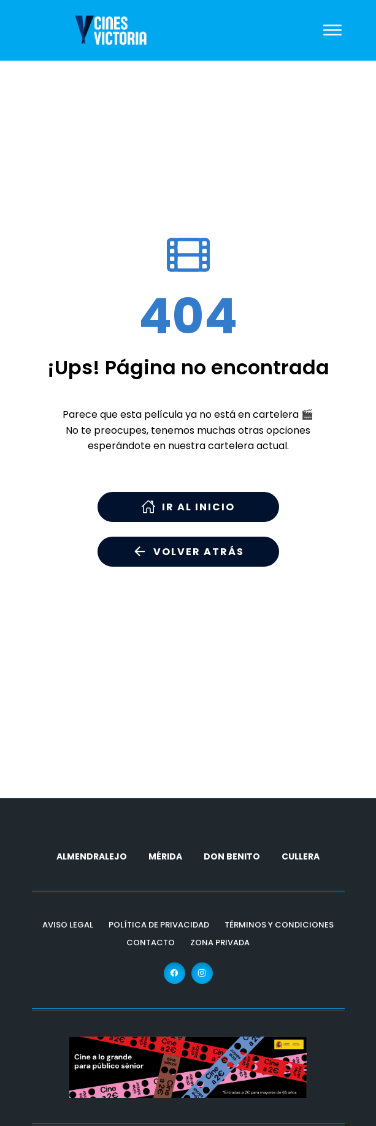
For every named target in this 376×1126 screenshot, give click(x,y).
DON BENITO (232, 856)
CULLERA (301, 856)
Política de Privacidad (159, 925)
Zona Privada (220, 942)
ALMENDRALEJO (91, 856)
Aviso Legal (67, 925)
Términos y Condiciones (279, 925)
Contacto (150, 942)
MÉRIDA (165, 856)
